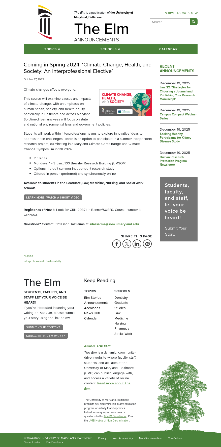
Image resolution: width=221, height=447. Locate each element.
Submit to (181, 13)
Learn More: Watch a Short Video (52, 197)
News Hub (92, 312)
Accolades (92, 307)
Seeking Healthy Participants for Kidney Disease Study (175, 138)
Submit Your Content (43, 327)
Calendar (168, 49)
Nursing (28, 256)
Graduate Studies (121, 305)
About (97, 345)
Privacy (102, 438)
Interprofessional (34, 261)
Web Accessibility (123, 438)
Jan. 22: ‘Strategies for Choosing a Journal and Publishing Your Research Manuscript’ (177, 93)
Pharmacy (121, 328)
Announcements (95, 302)
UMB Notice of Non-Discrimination (109, 420)
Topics (50, 49)
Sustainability (53, 261)
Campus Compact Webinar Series (178, 116)
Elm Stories (92, 297)
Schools (109, 49)
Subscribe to (45, 336)
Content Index (32, 442)
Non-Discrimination (150, 438)
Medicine (121, 318)
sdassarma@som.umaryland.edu (114, 224)
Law (117, 312)
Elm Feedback (54, 442)
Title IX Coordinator (115, 416)
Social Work (123, 333)
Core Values (175, 438)
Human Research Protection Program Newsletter (173, 161)
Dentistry (121, 297)
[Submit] (194, 21)
